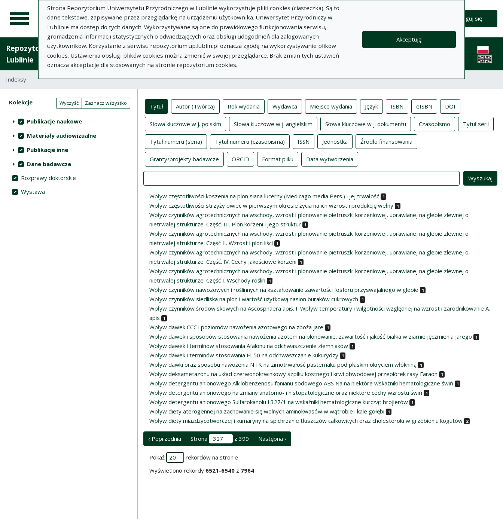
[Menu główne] (19, 18)
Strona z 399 (219, 438)
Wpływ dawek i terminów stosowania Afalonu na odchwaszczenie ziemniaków (248, 345)
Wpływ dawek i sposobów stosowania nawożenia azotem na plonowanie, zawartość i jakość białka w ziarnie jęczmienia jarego (310, 336)
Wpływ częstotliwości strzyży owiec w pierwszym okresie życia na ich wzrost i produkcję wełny (271, 205)
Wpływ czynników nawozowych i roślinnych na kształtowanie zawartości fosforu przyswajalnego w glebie (283, 289)
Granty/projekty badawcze (184, 159)
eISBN (424, 106)
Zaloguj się (468, 18)
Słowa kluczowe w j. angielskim (273, 123)
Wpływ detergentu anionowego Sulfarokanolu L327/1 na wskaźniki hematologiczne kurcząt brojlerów (278, 402)
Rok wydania (244, 106)
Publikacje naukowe (54, 121)
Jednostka (335, 141)
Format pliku (277, 159)
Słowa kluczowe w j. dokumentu (365, 123)
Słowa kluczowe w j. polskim (185, 123)
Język (371, 106)
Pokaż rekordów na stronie (193, 457)
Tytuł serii (476, 123)
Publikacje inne (47, 149)
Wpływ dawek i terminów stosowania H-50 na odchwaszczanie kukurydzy (243, 355)
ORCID (240, 159)
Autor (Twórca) (195, 106)
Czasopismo (434, 123)
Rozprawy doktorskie (48, 177)
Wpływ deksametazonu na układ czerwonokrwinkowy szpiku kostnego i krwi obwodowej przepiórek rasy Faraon (293, 374)
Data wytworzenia (329, 159)
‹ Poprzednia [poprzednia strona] (164, 438)
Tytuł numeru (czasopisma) (250, 141)
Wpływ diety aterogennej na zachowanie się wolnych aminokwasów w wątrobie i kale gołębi (266, 411)
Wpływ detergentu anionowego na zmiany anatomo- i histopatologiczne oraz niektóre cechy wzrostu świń (285, 392)
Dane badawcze (49, 164)
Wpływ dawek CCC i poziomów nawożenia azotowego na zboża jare (236, 327)
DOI (450, 106)
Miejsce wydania (331, 106)
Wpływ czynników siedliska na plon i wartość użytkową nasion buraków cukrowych (253, 299)
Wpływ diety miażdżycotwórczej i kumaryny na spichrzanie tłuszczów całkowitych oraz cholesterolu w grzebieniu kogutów (306, 420)
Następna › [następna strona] (272, 438)
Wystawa (33, 191)
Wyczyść (69, 103)
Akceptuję (408, 39)
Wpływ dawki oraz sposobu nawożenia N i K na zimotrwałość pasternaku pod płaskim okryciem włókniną (283, 364)
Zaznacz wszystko (106, 103)
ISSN (304, 141)
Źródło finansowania (386, 141)
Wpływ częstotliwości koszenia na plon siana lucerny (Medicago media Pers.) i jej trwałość (264, 196)
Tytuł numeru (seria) (176, 141)
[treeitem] (68, 121)
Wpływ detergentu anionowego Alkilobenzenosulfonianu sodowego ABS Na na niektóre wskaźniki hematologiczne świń (301, 383)
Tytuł (156, 106)
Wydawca (284, 106)
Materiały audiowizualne (61, 135)
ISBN (397, 106)
